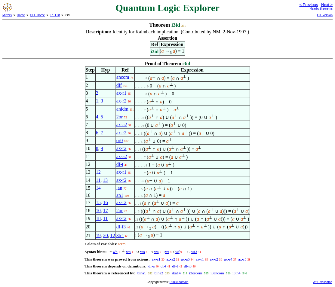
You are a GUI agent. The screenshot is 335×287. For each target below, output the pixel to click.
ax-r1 (121, 93)
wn (128, 251)
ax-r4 (228, 259)
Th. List (55, 15)
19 (98, 235)
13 (105, 180)
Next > (327, 4)
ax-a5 (185, 259)
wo (142, 251)
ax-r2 (121, 100)
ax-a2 (121, 124)
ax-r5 (242, 259)
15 (98, 202)
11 (98, 180)
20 (105, 235)
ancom (122, 77)
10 (98, 210)
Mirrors (7, 15)
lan (119, 188)
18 (98, 218)
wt (167, 251)
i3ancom (217, 273)
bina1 (141, 273)
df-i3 (121, 226)
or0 (119, 140)
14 (98, 188)
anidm (122, 108)
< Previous (308, 4)
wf (177, 251)
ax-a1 (156, 259)
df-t (119, 164)
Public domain (179, 282)
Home (21, 15)
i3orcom (195, 273)
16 (105, 202)
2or (119, 116)
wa (156, 251)
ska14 (175, 273)
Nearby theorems (321, 8)
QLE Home (37, 15)
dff (119, 85)
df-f (175, 266)
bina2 (159, 273)
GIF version (325, 15)
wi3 (194, 251)
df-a (151, 266)
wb (115, 251)
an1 (119, 195)
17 (105, 210)
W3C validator (322, 282)
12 (98, 172)
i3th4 (236, 273)
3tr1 (120, 235)
